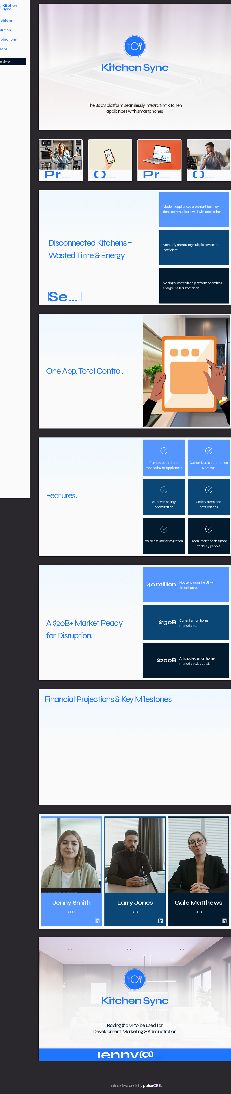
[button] (65, 296)
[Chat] (97, 921)
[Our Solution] (110, 174)
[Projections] (159, 174)
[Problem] (60, 174)
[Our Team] (209, 174)
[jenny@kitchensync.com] (135, 1054)
